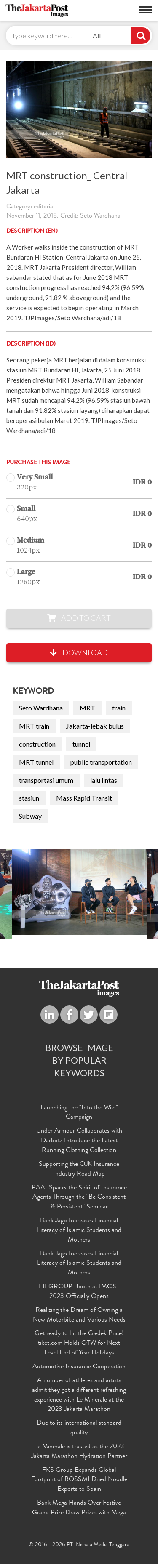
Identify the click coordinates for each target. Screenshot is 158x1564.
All (97, 36)
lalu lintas (103, 780)
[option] (79, 892)
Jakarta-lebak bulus (95, 726)
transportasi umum (46, 780)
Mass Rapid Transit (84, 798)
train (119, 708)
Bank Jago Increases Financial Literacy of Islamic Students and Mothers (79, 1231)
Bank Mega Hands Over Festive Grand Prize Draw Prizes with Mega (79, 1508)
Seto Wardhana (41, 708)
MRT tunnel (36, 762)
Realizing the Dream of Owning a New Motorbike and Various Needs (79, 1315)
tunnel (81, 744)
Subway (30, 816)
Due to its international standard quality (79, 1428)
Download (79, 652)
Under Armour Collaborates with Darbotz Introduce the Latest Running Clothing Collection (79, 1141)
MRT (87, 708)
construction (37, 744)
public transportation (101, 762)
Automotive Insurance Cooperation (79, 1367)
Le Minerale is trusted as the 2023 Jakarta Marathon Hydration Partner (79, 1452)
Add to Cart (79, 617)
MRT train (34, 726)
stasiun (29, 798)
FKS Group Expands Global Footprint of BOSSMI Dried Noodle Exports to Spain (79, 1480)
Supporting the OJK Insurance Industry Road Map (79, 1169)
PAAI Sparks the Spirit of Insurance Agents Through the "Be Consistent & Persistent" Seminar (79, 1198)
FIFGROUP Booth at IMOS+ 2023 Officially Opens (79, 1292)
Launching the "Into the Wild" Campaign (79, 1113)
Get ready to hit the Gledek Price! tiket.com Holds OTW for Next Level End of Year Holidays (79, 1343)
